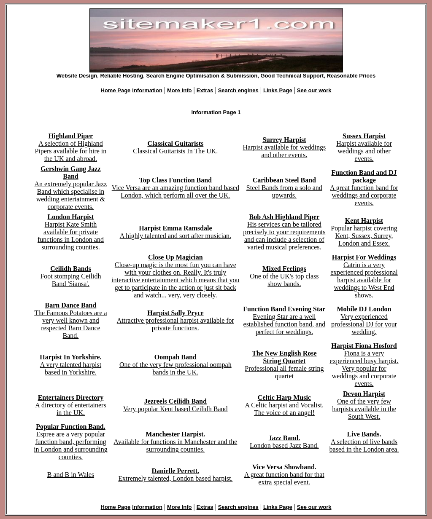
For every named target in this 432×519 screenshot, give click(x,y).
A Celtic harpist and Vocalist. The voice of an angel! (284, 405)
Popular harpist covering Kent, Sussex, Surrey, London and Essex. (364, 232)
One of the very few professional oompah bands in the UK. (175, 364)
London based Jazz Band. (284, 441)
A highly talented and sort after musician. (175, 232)
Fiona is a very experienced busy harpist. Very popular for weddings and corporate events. (363, 364)
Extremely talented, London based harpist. (175, 474)
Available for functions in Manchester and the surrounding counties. (175, 442)
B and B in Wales (70, 474)
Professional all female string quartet (284, 365)
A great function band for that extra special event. (284, 474)
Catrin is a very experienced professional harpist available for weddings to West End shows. (363, 276)
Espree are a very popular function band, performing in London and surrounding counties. (71, 441)
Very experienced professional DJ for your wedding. (364, 320)
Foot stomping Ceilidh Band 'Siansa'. (70, 276)
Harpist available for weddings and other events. (284, 147)
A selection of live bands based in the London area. (364, 442)
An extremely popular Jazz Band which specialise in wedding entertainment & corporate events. (70, 187)
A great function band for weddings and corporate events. (364, 187)
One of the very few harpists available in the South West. (364, 405)
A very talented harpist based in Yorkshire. (70, 364)
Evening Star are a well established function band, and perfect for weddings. (284, 320)
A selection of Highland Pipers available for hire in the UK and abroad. (71, 147)
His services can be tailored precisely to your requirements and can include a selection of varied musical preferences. (284, 232)
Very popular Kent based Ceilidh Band (175, 405)
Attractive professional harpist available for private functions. (175, 320)
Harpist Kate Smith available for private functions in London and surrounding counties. (71, 232)
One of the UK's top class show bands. (284, 276)
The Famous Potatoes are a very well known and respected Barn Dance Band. (70, 320)
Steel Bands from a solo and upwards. (284, 188)
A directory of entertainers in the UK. (70, 405)
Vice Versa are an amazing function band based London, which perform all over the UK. (175, 188)
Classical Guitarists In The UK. (175, 147)
